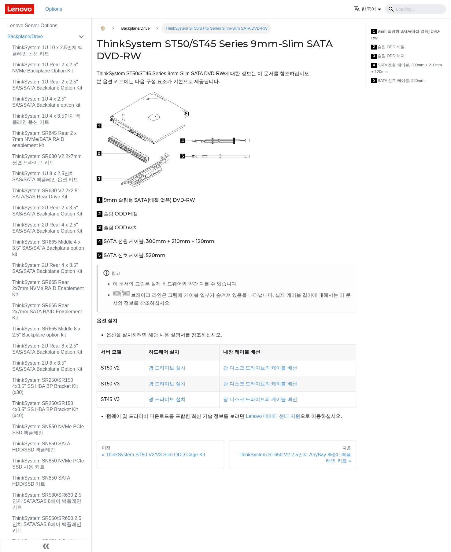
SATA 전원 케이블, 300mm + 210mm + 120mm (406, 68)
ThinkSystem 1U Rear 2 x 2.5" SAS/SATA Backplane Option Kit (47, 84)
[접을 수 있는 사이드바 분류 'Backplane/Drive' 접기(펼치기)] (81, 37)
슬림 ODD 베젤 (387, 47)
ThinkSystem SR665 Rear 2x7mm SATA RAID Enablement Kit (47, 311)
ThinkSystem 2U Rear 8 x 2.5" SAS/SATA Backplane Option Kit (47, 349)
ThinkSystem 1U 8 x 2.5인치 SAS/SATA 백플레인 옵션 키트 (45, 176)
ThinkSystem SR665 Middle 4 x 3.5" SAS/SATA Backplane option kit (48, 248)
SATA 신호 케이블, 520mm (397, 80)
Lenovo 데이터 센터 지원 (273, 416)
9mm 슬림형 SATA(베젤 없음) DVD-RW (405, 34)
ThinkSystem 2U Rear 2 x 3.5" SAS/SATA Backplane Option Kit (47, 210)
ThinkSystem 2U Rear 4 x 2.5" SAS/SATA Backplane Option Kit (47, 228)
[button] (367, 9)
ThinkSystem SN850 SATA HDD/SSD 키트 (41, 481)
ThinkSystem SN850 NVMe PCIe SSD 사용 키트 (48, 463)
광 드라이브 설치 (167, 367)
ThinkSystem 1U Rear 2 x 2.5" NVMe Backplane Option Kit (45, 67)
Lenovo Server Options (32, 25)
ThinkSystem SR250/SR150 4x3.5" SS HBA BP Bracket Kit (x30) (45, 386)
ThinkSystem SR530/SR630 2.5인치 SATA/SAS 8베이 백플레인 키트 (46, 501)
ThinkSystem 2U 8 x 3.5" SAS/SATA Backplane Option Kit (47, 366)
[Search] (415, 9)
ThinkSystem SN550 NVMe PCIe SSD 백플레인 (48, 429)
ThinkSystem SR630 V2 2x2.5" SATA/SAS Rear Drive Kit (45, 193)
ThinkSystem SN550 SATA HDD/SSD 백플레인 (41, 446)
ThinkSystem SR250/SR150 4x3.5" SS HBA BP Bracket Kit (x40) (45, 409)
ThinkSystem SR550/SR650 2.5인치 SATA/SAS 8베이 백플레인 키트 (46, 524)
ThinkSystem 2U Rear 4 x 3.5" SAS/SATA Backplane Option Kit (47, 268)
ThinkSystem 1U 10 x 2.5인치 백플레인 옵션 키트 (47, 50)
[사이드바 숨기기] (46, 546)
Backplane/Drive (25, 36)
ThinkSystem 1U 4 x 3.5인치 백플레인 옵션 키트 (46, 119)
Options (53, 9)
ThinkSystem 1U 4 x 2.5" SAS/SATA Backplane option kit (46, 102)
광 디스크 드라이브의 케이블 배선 (260, 367)
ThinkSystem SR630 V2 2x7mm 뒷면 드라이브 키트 (47, 159)
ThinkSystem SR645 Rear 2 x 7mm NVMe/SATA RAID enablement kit (44, 139)
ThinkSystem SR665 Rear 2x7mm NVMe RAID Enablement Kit (48, 288)
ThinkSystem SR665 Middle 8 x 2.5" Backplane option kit (46, 331)
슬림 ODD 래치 (387, 56)
